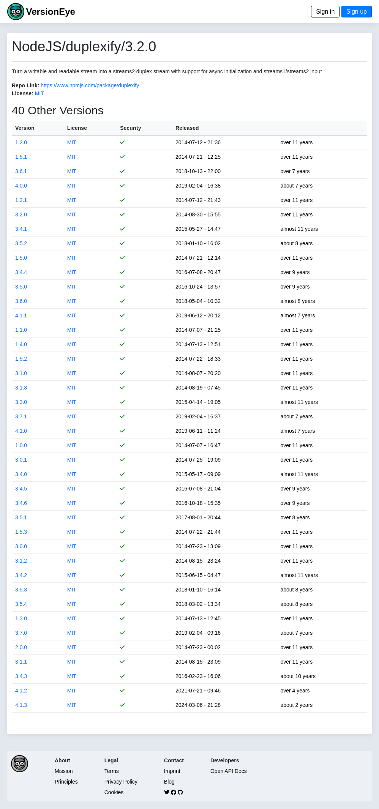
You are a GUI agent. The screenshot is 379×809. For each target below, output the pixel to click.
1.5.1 (21, 157)
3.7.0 (21, 633)
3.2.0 (21, 214)
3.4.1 (21, 229)
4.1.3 (21, 705)
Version (25, 128)
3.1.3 (21, 388)
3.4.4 (21, 272)
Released (187, 128)
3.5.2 (21, 243)
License (77, 128)
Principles (66, 782)
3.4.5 (21, 489)
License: (22, 93)
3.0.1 (21, 460)
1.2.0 (21, 142)
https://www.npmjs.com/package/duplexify (90, 85)
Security (130, 128)
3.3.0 (21, 402)
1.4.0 (21, 344)
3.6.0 (21, 301)
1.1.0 (21, 330)
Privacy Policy (120, 782)
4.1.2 (21, 691)
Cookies (114, 792)
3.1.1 (21, 662)
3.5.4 (21, 604)
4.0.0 (21, 186)
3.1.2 (21, 561)
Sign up (356, 11)
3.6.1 (21, 171)
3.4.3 (21, 676)
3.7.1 (21, 416)
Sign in (325, 11)
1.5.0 (21, 258)
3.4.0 (21, 474)
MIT (39, 93)
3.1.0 (21, 373)
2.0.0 (21, 647)
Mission (64, 771)
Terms (111, 771)
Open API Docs (228, 771)
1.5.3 (21, 532)
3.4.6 (21, 503)
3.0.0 (21, 546)
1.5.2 (21, 359)
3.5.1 (21, 517)
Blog (169, 782)
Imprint (172, 771)
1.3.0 (21, 618)
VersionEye (50, 11)
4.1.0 (21, 431)
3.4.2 (21, 575)
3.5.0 (21, 287)
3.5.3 (21, 590)
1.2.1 (21, 200)
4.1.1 (21, 315)
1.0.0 (21, 445)
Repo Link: (25, 85)
